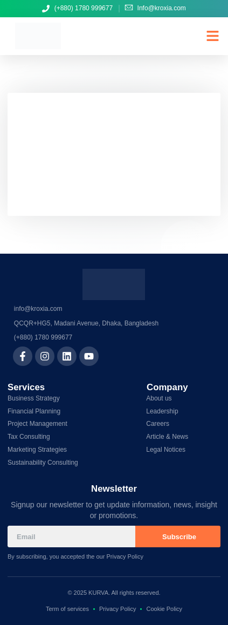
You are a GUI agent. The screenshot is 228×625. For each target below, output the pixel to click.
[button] (213, 36)
